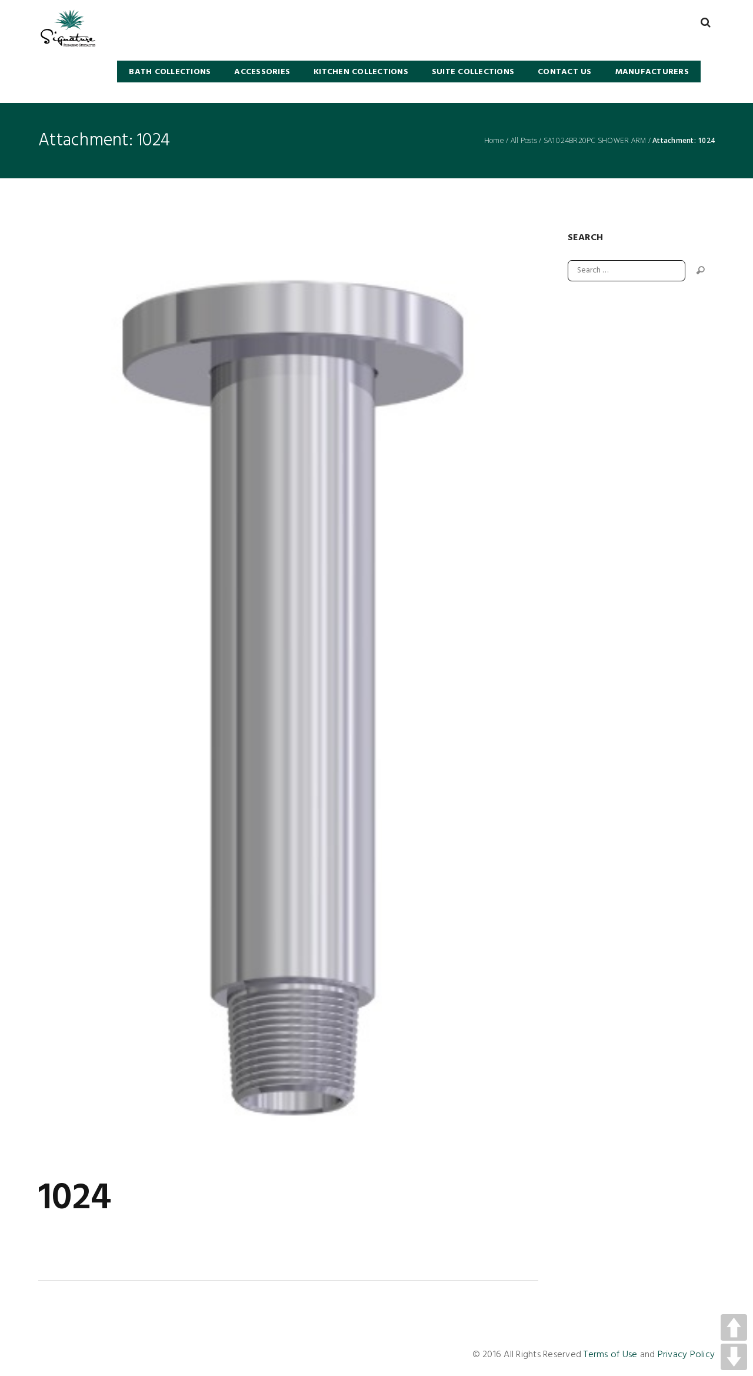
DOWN (734, 1357)
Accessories (262, 72)
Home (494, 140)
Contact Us (565, 72)
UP (734, 1327)
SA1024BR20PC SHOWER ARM (595, 140)
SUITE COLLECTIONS (473, 72)
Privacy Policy (686, 1354)
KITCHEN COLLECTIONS (361, 72)
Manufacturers (652, 72)
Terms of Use (610, 1354)
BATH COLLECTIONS (170, 72)
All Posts (524, 140)
